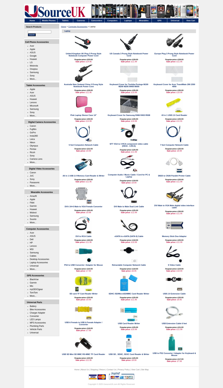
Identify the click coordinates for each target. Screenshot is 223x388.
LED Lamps (35, 319)
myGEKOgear (36, 289)
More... (33, 79)
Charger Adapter (37, 313)
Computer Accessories (77, 27)
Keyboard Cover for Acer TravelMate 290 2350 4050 (174, 85)
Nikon (32, 142)
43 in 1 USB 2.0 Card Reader (174, 115)
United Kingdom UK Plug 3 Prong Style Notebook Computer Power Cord (83, 55)
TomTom (34, 292)
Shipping (94, 370)
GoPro (33, 132)
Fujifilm (33, 129)
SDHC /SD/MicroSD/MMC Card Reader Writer (129, 294)
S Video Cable (174, 265)
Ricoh (32, 152)
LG (31, 62)
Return (102, 370)
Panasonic (35, 182)
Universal (34, 266)
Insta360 (34, 136)
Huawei (33, 59)
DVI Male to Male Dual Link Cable (129, 206)
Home (63, 27)
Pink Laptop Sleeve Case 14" (83, 115)
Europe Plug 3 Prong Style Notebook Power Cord (174, 55)
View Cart (135, 370)
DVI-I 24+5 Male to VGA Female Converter (83, 206)
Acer (32, 46)
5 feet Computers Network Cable (83, 145)
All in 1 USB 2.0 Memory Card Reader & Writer (83, 176)
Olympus (34, 146)
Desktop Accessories (39, 259)
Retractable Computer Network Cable (129, 265)
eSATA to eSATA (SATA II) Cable (129, 236)
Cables (33, 256)
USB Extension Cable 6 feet (174, 323)
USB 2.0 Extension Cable (174, 294)
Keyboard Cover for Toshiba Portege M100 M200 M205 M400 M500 (129, 85)
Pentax (33, 149)
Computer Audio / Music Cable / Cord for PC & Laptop (129, 176)
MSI (31, 249)
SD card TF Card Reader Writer (84, 294)
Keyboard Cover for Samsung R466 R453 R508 (129, 115)
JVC (32, 176)
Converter (34, 316)
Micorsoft (34, 106)
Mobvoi (33, 212)
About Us (85, 370)
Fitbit (32, 202)
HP (31, 242)
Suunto (33, 219)
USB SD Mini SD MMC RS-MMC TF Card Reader (83, 354)
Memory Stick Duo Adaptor (174, 236)
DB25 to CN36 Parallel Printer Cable (174, 176)
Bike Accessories (38, 309)
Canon (33, 126)
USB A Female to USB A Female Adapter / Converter (83, 323)
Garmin (33, 206)
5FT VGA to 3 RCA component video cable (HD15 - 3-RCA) (129, 145)
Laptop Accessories (39, 262)
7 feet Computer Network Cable (174, 145)
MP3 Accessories (38, 323)
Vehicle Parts (36, 329)
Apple (32, 49)
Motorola (34, 66)
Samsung (34, 72)
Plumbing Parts (37, 326)
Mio (31, 286)
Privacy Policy (124, 370)
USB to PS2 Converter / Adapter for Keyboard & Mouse (174, 354)
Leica (32, 139)
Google (33, 56)
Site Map (145, 370)
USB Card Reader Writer (129, 323)
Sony (32, 75)
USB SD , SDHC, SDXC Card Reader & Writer (129, 354)
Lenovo (33, 102)
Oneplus (34, 69)
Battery (33, 306)
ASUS (33, 52)
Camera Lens (36, 159)
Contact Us (111, 370)
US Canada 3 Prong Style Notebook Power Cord (129, 55)
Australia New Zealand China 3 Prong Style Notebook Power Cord (83, 85)
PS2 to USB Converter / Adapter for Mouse (83, 265)
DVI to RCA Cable (83, 236)
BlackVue (34, 279)
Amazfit (33, 196)
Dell (31, 239)
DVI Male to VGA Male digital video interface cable (174, 206)
